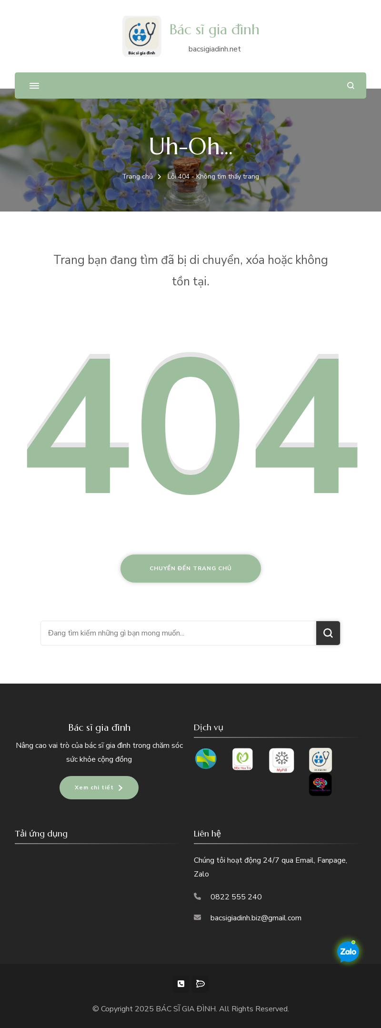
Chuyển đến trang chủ (191, 568)
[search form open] (350, 85)
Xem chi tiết (94, 787)
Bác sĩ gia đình (215, 29)
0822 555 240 (236, 897)
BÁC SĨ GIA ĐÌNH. (187, 1009)
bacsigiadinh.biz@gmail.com (256, 918)
